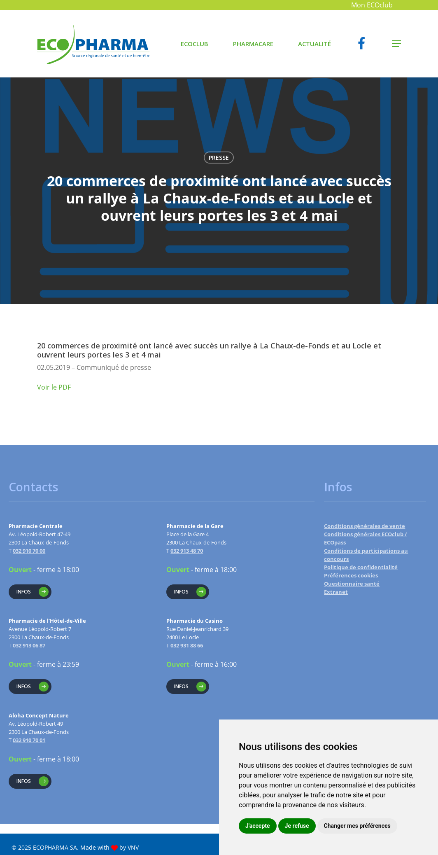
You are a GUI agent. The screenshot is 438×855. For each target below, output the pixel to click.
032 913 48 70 (186, 550)
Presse (219, 157)
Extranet (336, 592)
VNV (133, 847)
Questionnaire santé (352, 583)
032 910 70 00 (29, 550)
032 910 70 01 (29, 740)
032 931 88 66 (186, 645)
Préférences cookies (351, 575)
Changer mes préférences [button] (357, 825)
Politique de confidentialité (361, 567)
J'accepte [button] (257, 825)
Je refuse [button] (297, 825)
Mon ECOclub (372, 4)
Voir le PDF (54, 387)
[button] (396, 44)
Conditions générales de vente (364, 526)
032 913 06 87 (29, 645)
